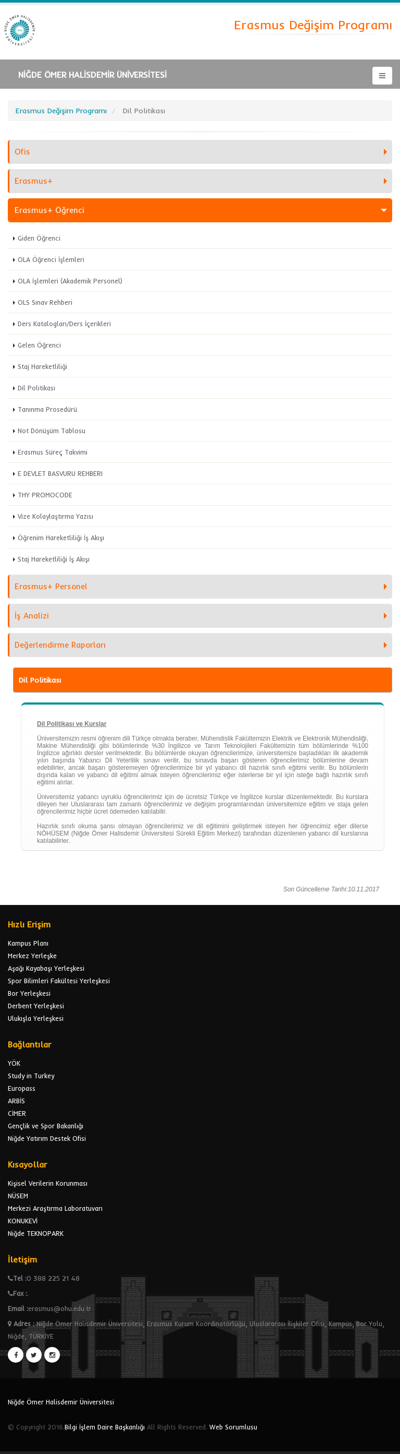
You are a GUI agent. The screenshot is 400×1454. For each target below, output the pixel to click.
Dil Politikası (36, 388)
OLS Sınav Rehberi (45, 302)
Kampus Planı (28, 943)
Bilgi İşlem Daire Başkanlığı (105, 1427)
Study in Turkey (31, 1075)
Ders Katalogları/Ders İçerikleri (64, 323)
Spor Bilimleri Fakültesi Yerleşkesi (59, 980)
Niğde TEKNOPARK (36, 1233)
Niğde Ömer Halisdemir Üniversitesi (61, 1402)
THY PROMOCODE (45, 495)
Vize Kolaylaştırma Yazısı (55, 516)
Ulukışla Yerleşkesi (36, 1018)
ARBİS (16, 1101)
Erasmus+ (34, 181)
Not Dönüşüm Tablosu (51, 430)
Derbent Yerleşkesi (36, 1006)
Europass (21, 1088)
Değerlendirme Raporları (60, 645)
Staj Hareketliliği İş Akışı (54, 559)
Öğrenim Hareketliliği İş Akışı (61, 537)
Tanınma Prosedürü (47, 409)
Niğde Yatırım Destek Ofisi (47, 1138)
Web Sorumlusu (233, 1427)
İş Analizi (32, 616)
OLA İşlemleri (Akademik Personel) (70, 281)
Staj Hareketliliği (42, 366)
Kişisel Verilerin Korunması (48, 1183)
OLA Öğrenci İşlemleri (51, 259)
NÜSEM (18, 1195)
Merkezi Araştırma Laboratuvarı (55, 1208)
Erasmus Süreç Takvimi (53, 452)
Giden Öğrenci (39, 238)
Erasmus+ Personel (51, 586)
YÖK (14, 1063)
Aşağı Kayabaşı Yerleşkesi (46, 968)
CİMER (17, 1113)
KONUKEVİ (23, 1221)
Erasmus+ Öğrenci (49, 210)
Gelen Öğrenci (39, 345)
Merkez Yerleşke (32, 955)
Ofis (22, 152)
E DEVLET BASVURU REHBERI (60, 473)
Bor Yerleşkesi (29, 993)
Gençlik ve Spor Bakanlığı (45, 1126)
